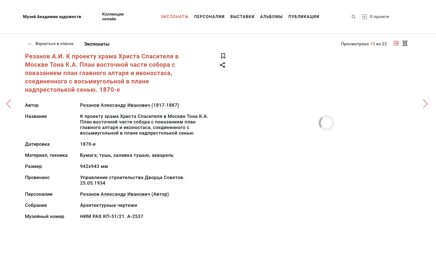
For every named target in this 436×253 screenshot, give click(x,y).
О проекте (379, 16)
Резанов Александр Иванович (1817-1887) (129, 105)
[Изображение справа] (396, 43)
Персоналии (209, 16)
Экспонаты (175, 16)
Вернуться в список (50, 43)
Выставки (242, 16)
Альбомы (271, 16)
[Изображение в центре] (404, 43)
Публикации (304, 16)
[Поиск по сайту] (353, 16)
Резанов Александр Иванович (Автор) (124, 194)
